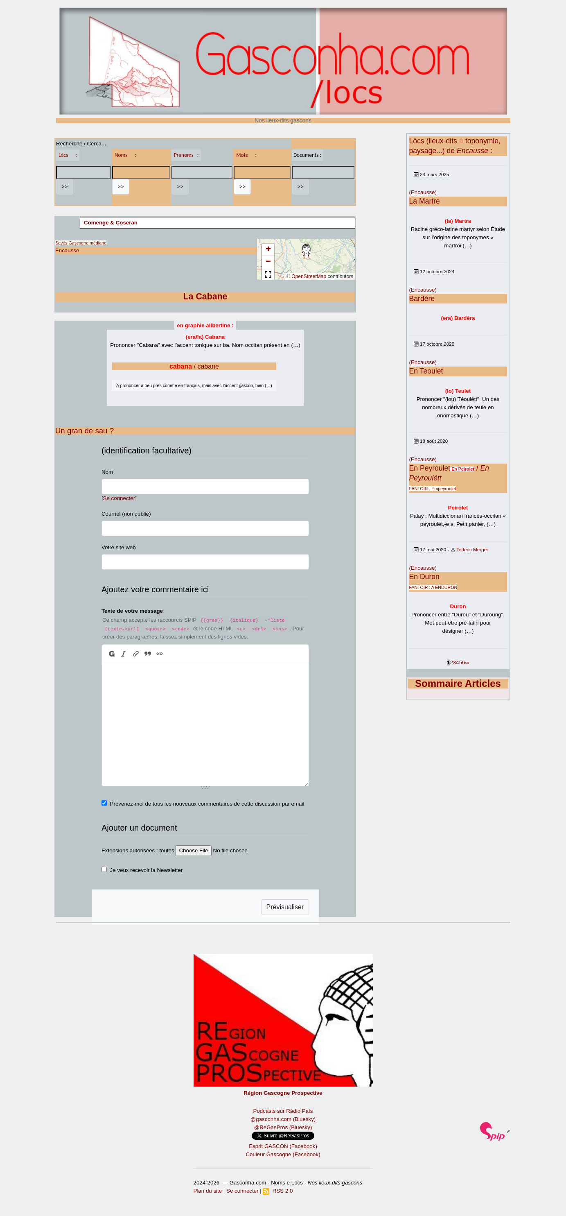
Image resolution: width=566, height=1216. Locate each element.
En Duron (424, 577)
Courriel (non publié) (126, 514)
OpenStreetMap (308, 276)
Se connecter (119, 498)
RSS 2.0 (278, 1191)
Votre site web (118, 547)
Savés (61, 242)
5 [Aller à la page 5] (460, 662)
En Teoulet (426, 371)
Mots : (246, 155)
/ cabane (194, 366)
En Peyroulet (430, 468)
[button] (306, 251)
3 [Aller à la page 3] (454, 662)
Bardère (422, 298)
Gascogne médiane (87, 242)
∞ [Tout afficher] (467, 662)
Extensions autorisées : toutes (137, 850)
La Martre (424, 201)
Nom (107, 472)
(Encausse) (423, 192)
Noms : (125, 155)
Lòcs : (68, 155)
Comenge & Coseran (111, 223)
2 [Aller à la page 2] (451, 662)
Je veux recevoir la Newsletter (146, 870)
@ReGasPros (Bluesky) (283, 1127)
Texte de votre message (132, 611)
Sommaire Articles (458, 683)
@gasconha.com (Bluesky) (283, 1119)
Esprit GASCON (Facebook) (283, 1146)
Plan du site (208, 1191)
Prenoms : (186, 155)
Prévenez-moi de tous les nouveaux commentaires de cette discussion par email (207, 804)
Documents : (307, 155)
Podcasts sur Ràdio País (283, 1111)
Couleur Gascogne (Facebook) (283, 1154)
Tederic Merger (472, 549)
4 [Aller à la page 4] (457, 662)
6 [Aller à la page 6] (463, 662)
